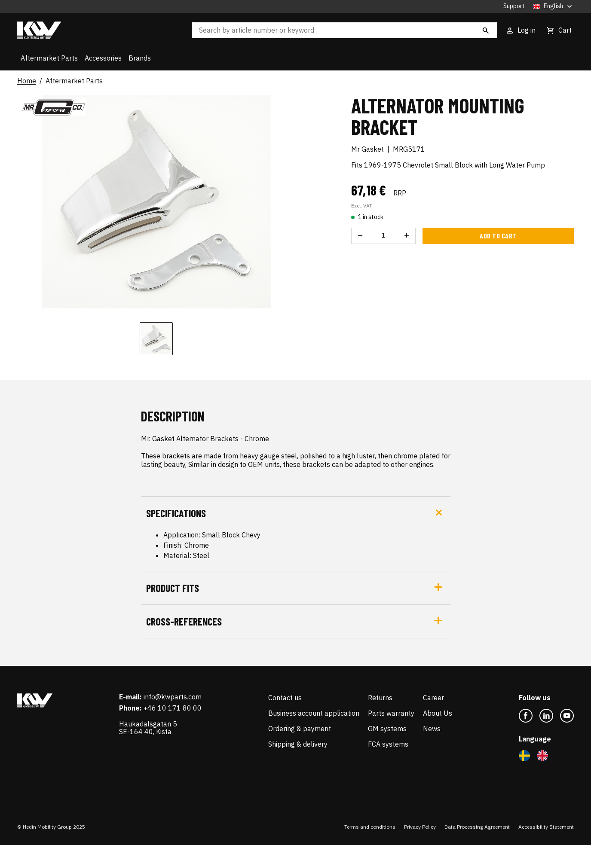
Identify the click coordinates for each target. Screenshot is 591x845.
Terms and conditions (369, 827)
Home (26, 81)
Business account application (313, 713)
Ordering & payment (299, 728)
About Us (437, 713)
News (432, 728)
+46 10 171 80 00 (173, 708)
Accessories (103, 58)
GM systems (387, 728)
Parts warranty (391, 713)
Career (433, 697)
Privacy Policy (420, 827)
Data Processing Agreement (477, 827)
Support (514, 6)
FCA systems (388, 744)
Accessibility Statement (546, 827)
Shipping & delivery (298, 744)
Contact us (285, 697)
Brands (140, 58)
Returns (380, 697)
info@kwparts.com (173, 696)
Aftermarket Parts (49, 58)
